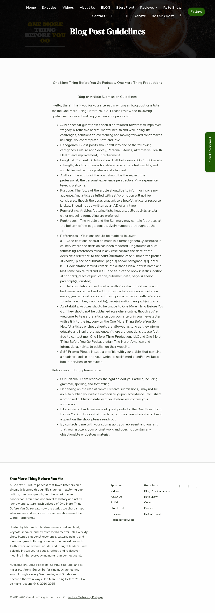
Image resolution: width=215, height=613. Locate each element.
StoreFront (125, 7)
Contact (98, 16)
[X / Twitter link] (112, 16)
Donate (140, 16)
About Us (87, 7)
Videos (68, 7)
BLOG (105, 7)
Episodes (49, 7)
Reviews (147, 7)
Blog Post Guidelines (157, 491)
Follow (196, 11)
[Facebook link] (127, 16)
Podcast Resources (123, 520)
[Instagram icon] (188, 486)
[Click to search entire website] (180, 16)
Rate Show (172, 7)
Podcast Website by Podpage (85, 597)
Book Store (151, 485)
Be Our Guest (163, 16)
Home (31, 7)
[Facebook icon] (197, 486)
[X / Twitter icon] (180, 486)
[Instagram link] (119, 16)
